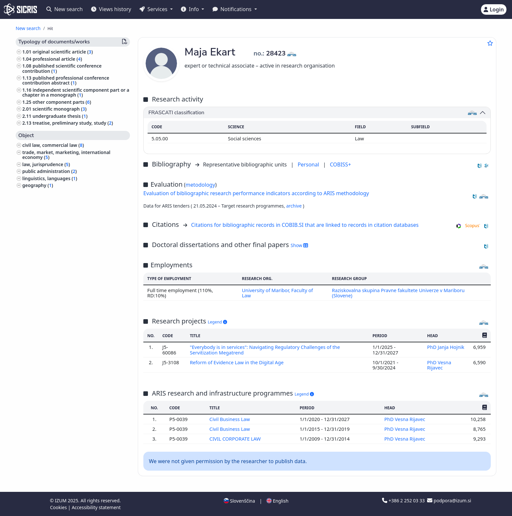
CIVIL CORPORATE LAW (235, 438)
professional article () (57, 59)
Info (190, 9)
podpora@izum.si (449, 500)
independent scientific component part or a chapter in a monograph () (75, 92)
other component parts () (62, 102)
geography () (37, 185)
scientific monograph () (60, 109)
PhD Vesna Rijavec (439, 365)
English (277, 501)
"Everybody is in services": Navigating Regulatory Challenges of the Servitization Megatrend (265, 349)
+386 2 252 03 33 (404, 500)
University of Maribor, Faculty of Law (277, 293)
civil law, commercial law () (53, 145)
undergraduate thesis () (60, 116)
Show (299, 245)
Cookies (59, 507)
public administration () (49, 171)
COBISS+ (340, 164)
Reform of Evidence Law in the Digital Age (237, 362)
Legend (217, 322)
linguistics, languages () (49, 178)
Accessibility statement (96, 507)
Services (153, 9)
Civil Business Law (230, 419)
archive (294, 206)
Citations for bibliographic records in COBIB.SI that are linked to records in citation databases (305, 224)
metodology (200, 184)
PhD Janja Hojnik (446, 347)
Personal (308, 164)
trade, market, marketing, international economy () (66, 154)
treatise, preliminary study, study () (73, 123)
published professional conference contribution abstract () (65, 80)
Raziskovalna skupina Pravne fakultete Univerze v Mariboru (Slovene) (399, 293)
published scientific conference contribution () (62, 68)
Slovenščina (239, 501)
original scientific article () (63, 52)
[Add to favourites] (490, 43)
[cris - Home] (20, 9)
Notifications (233, 9)
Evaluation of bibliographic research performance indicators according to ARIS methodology (256, 193)
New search (64, 9)
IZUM (61, 500)
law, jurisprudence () (46, 164)
